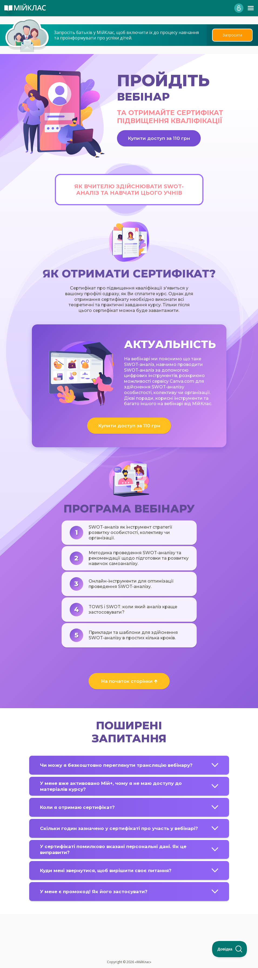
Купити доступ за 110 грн (159, 138)
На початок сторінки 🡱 (129, 681)
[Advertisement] (129, 924)
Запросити (232, 35)
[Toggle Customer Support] (229, 949)
